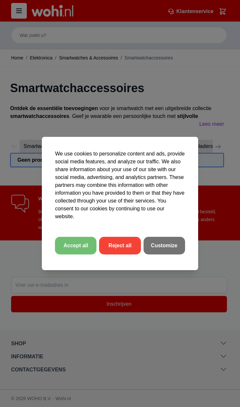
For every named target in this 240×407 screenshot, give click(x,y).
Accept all (75, 245)
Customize (164, 245)
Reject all (120, 245)
